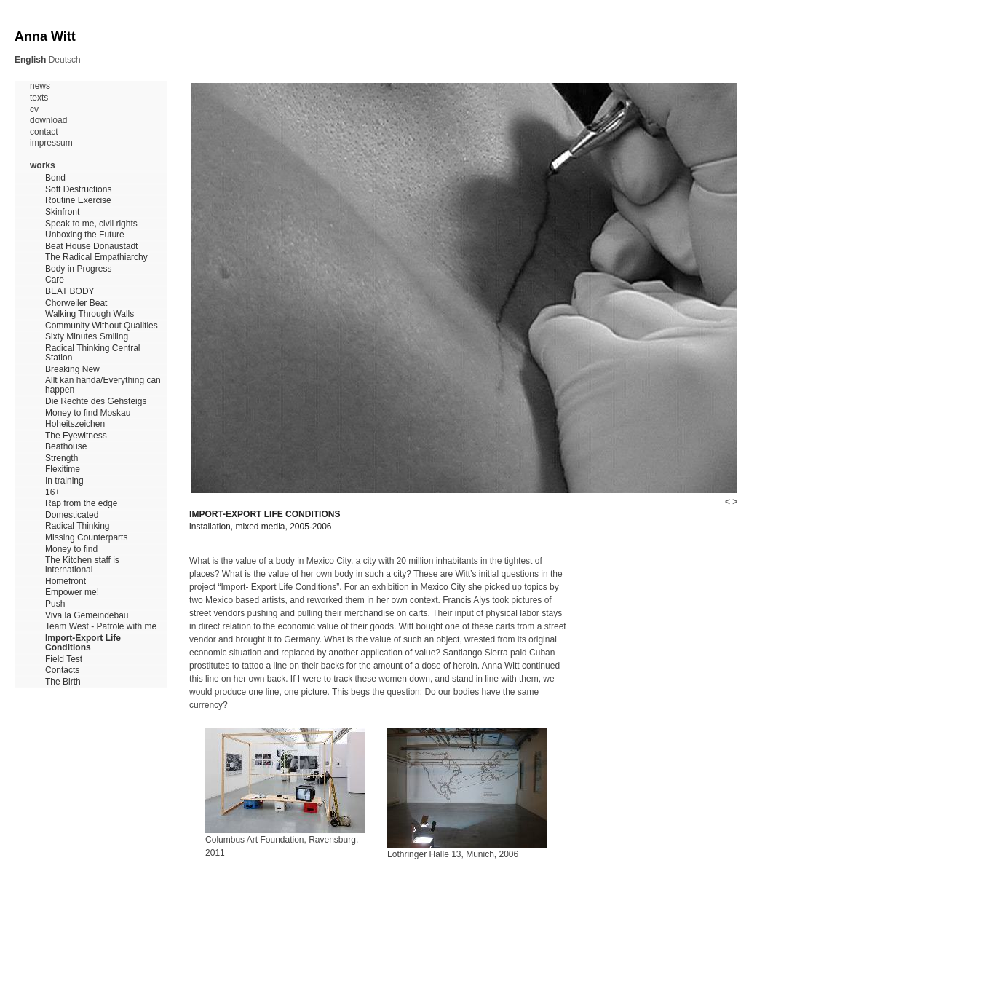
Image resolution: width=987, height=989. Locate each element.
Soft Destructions (78, 189)
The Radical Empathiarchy (96, 257)
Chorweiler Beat (76, 303)
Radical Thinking (77, 526)
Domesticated (71, 515)
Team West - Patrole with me (100, 626)
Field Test (63, 659)
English (30, 60)
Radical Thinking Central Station (92, 353)
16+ (52, 492)
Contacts (62, 670)
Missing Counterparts (86, 538)
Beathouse (66, 447)
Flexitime (62, 469)
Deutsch (65, 60)
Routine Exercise (78, 200)
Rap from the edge (81, 503)
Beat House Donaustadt (91, 246)
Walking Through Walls (89, 314)
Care (54, 280)
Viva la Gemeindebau (87, 615)
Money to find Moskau (87, 413)
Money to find (71, 549)
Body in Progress (78, 269)
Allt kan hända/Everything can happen (103, 385)
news (40, 86)
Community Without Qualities (101, 326)
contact (44, 132)
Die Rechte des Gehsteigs (95, 401)
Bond (55, 178)
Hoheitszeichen (75, 424)
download (48, 120)
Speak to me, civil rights (91, 224)
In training (64, 481)
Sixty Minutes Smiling (86, 337)
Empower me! (72, 592)
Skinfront (62, 212)
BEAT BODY (70, 291)
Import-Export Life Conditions (83, 643)
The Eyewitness (76, 436)
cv (34, 109)
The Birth (63, 682)
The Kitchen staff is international (82, 565)
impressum (51, 143)
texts (39, 98)
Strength (61, 458)
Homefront (65, 581)
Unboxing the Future (84, 235)
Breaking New (72, 369)
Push (55, 604)
